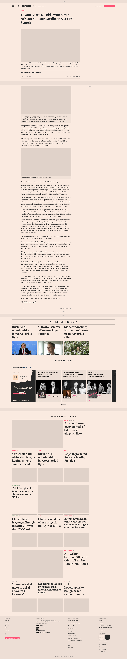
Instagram (103, 647)
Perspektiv (15, 451)
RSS (6, 627)
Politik (66, 451)
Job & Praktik (102, 623)
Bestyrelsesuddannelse (74, 623)
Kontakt (101, 620)
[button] (98, 6)
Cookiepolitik (71, 633)
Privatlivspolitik (72, 635)
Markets (23, 10)
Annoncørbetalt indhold (105, 627)
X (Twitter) (103, 652)
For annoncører (72, 643)
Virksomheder (68, 516)
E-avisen (9, 634)
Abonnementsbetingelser (74, 638)
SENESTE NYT (35, 6)
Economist (40, 630)
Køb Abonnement (109, 6)
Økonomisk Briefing (43, 632)
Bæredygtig (15, 485)
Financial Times (42, 628)
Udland (66, 420)
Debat (13, 581)
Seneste (7, 625)
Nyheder (7, 620)
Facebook (102, 649)
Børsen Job (71, 625)
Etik (69, 645)
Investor (7, 623)
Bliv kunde (70, 647)
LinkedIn (102, 644)
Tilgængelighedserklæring (75, 640)
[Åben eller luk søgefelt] (17, 6)
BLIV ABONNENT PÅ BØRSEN (12, 638)
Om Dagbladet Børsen (105, 625)
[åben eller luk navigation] (13, 6)
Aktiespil (7, 630)
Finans (40, 581)
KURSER (42, 6)
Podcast (66, 581)
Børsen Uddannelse (73, 620)
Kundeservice (71, 631)
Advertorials (102, 630)
